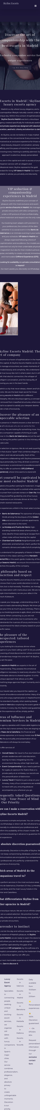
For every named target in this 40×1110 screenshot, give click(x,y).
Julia (7, 331)
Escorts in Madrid (20, 994)
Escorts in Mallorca (20, 1029)
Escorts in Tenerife (20, 1041)
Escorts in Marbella (20, 1018)
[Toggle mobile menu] (36, 6)
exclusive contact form (33, 1060)
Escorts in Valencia (20, 982)
